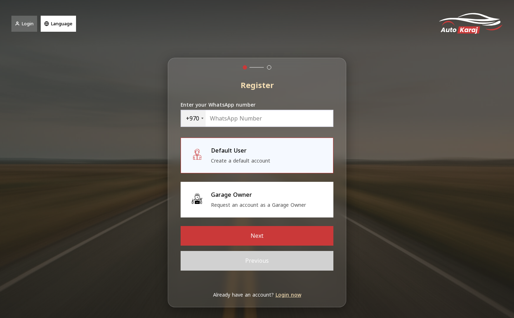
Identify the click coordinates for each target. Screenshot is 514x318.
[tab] (245, 67)
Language (58, 23)
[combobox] (193, 118)
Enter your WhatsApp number (218, 105)
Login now (288, 295)
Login (24, 23)
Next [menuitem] (257, 235)
